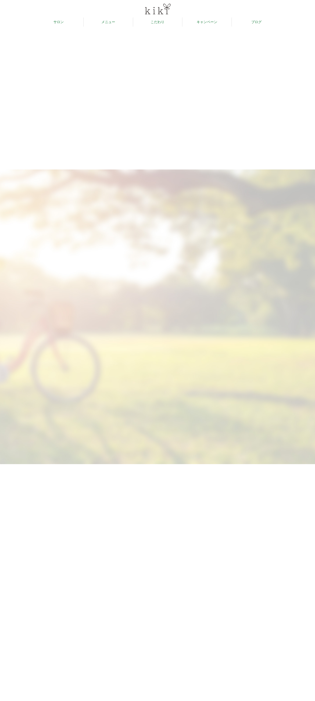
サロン (58, 22)
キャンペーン (207, 22)
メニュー (108, 22)
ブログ (256, 22)
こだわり (157, 22)
